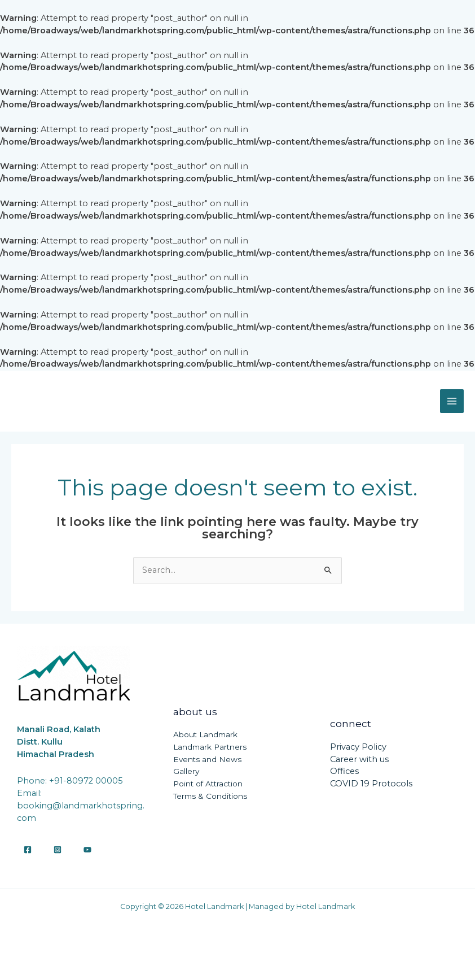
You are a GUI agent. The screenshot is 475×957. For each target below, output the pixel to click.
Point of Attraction (208, 783)
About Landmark (205, 734)
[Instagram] (57, 849)
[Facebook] (27, 849)
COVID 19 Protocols (371, 783)
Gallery (186, 771)
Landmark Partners (210, 746)
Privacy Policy (358, 747)
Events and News (207, 759)
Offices (344, 771)
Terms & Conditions (210, 796)
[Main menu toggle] (452, 401)
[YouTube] (87, 849)
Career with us (359, 759)
